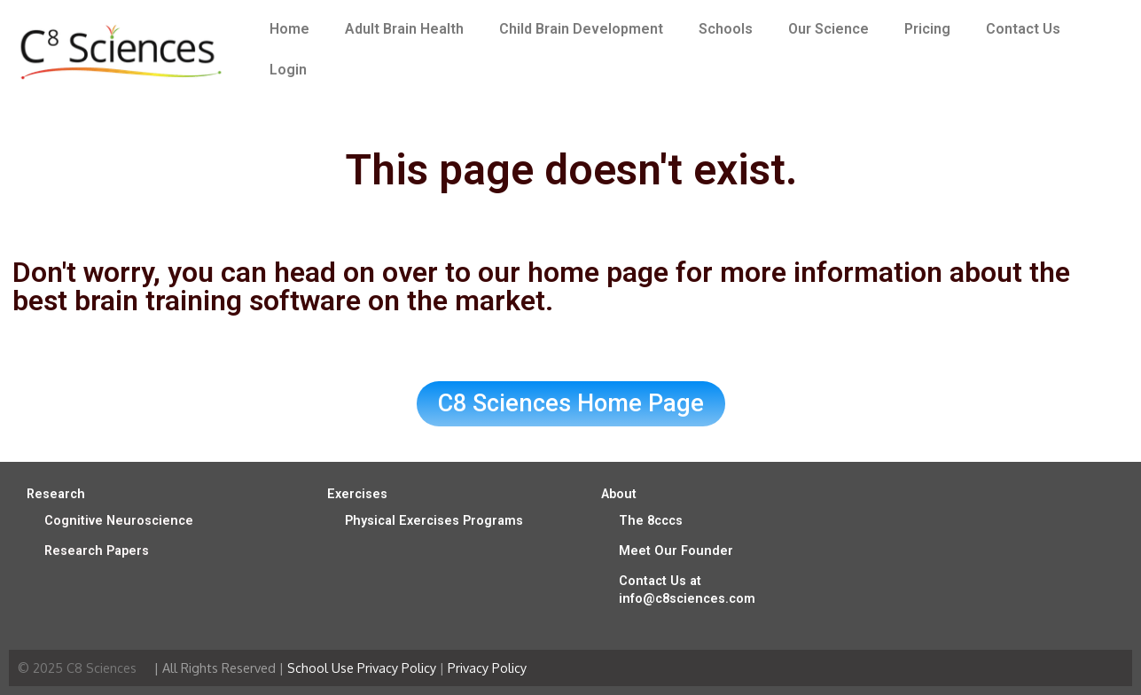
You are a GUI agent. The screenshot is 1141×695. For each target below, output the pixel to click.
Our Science (828, 28)
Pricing (927, 28)
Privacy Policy (487, 667)
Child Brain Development (581, 28)
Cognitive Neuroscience (118, 520)
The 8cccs (651, 520)
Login (288, 69)
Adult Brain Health (404, 28)
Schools (726, 28)
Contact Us (1023, 28)
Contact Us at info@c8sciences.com (687, 590)
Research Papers (96, 550)
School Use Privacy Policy (361, 667)
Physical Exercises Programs (434, 520)
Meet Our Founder (676, 550)
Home (289, 28)
